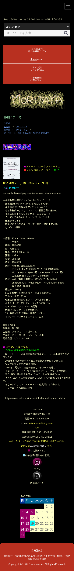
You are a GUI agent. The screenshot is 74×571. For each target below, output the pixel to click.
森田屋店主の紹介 (37, 558)
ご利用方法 (49, 555)
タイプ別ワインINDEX (37, 68)
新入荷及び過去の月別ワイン (37, 50)
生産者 (7, 123)
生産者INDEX (37, 59)
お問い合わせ (63, 555)
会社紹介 (8, 555)
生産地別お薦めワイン (37, 79)
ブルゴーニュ (21, 126)
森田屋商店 (37, 550)
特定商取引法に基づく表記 (28, 555)
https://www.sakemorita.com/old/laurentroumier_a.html (35, 398)
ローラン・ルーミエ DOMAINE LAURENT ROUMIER (26, 133)
